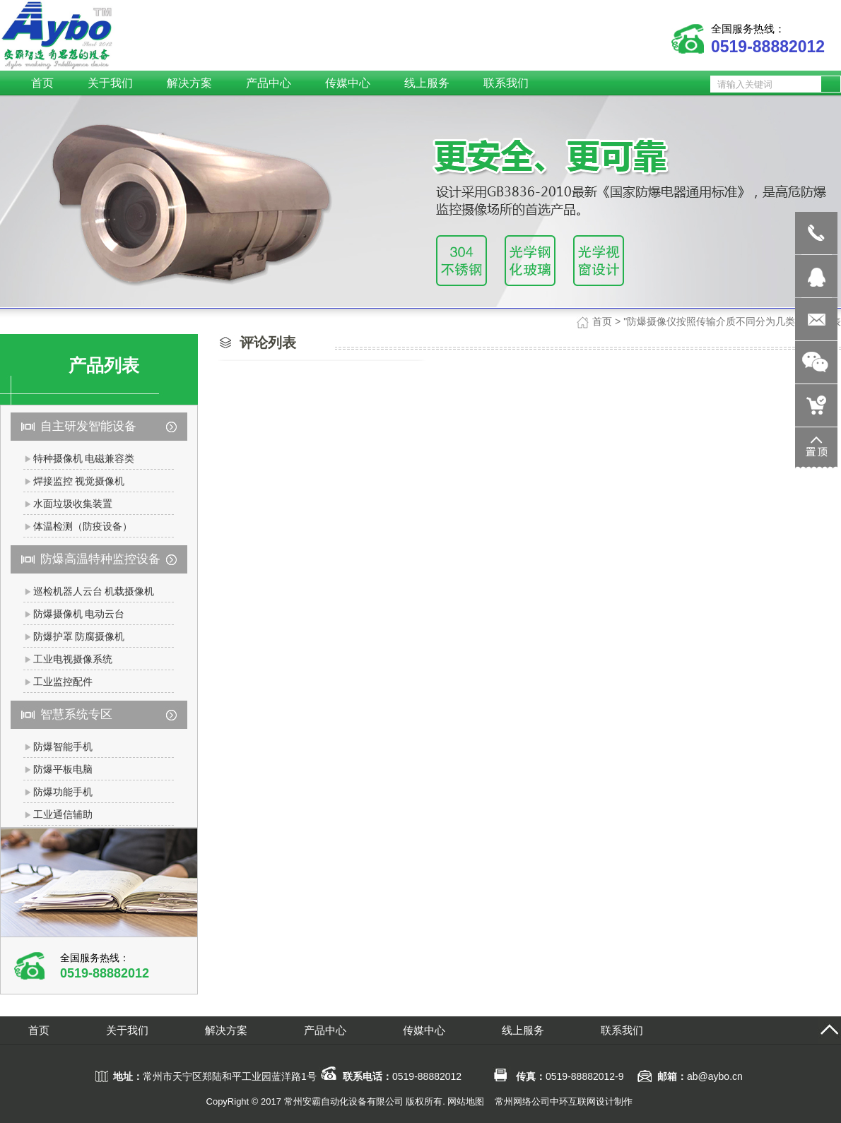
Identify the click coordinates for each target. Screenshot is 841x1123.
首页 (602, 321)
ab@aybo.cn (715, 1076)
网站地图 (465, 1101)
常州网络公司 (522, 1101)
